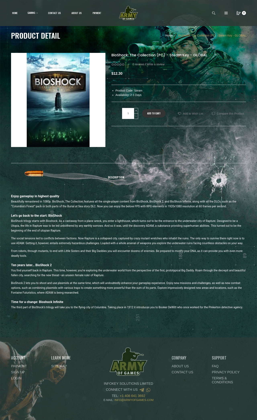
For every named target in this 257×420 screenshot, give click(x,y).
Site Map (59, 366)
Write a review (155, 64)
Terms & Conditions (222, 380)
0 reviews (138, 64)
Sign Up (18, 372)
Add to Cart (154, 113)
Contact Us (182, 372)
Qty (113, 113)
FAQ (215, 366)
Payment (19, 366)
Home (169, 35)
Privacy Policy (226, 372)
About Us (180, 366)
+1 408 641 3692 (132, 396)
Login (16, 378)
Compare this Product (230, 113)
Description (116, 177)
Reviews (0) (141, 177)
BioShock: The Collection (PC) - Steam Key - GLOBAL (211, 35)
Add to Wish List (193, 113)
